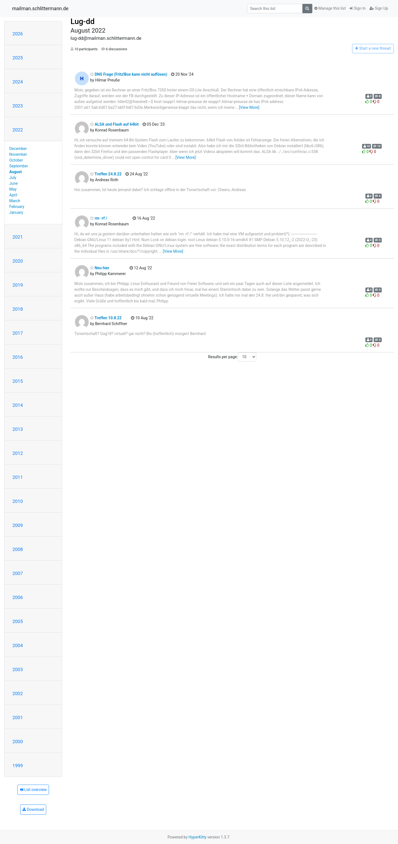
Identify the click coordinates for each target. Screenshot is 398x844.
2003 (17, 669)
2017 (17, 333)
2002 (17, 693)
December (18, 148)
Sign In (358, 8)
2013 (17, 429)
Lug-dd (82, 21)
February (16, 206)
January (16, 212)
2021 (17, 237)
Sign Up (379, 8)
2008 (17, 549)
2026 (17, 33)
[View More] (249, 107)
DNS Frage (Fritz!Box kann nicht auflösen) (128, 74)
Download (33, 809)
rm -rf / (98, 218)
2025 (17, 57)
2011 (17, 477)
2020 (17, 261)
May (13, 189)
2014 (17, 405)
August (15, 172)
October (16, 160)
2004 (17, 645)
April (13, 195)
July (12, 177)
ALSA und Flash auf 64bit (114, 124)
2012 (17, 453)
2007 (17, 573)
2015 (17, 381)
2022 (17, 130)
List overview (33, 789)
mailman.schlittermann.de (40, 8)
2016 (17, 357)
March (14, 201)
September (18, 166)
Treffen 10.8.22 (106, 318)
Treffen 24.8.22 (106, 174)
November (18, 154)
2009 (17, 525)
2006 (17, 597)
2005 (17, 621)
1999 (17, 765)
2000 (17, 741)
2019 (17, 285)
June (13, 183)
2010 (17, 501)
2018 (17, 309)
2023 (17, 106)
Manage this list (330, 8)
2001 (17, 717)
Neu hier (99, 268)
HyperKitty (197, 837)
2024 (17, 82)
